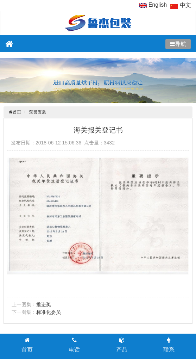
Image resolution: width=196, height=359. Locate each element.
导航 (180, 44)
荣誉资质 (37, 112)
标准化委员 (48, 312)
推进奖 (43, 304)
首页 (17, 112)
